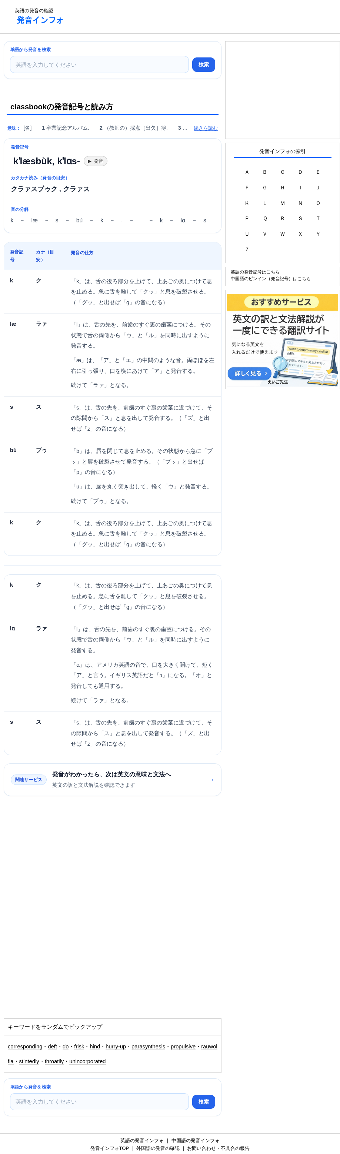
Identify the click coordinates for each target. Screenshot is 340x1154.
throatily (54, 1061)
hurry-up (116, 1046)
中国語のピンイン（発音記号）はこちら (271, 278)
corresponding (25, 1046)
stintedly (29, 1061)
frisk (79, 1046)
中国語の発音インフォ (195, 1140)
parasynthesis (148, 1046)
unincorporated (87, 1061)
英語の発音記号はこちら (255, 271)
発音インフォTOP (109, 1148)
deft (52, 1046)
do (66, 1046)
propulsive (183, 1046)
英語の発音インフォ (142, 1140)
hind (95, 1046)
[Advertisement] (205, 16)
